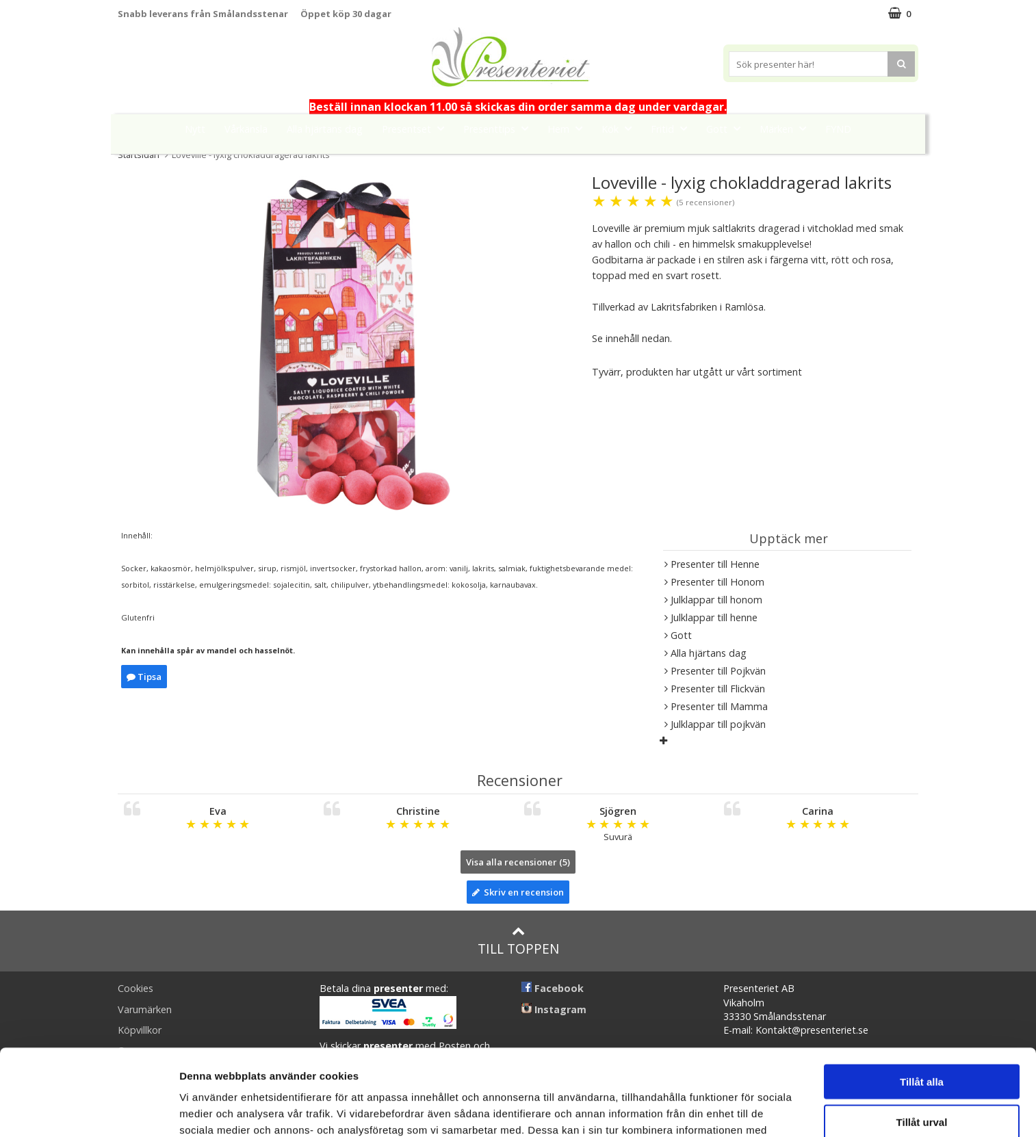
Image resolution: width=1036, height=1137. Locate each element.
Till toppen (518, 941)
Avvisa (921, 1080)
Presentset (417, 128)
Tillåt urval (922, 1041)
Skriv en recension (518, 892)
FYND (838, 128)
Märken (787, 128)
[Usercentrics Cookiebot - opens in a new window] (88, 1110)
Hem (569, 128)
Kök (620, 128)
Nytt (195, 128)
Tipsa (144, 676)
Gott (727, 128)
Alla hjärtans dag (325, 128)
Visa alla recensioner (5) (518, 862)
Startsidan (138, 154)
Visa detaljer (743, 1110)
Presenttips (499, 128)
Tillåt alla (922, 1000)
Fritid (673, 128)
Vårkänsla (246, 128)
